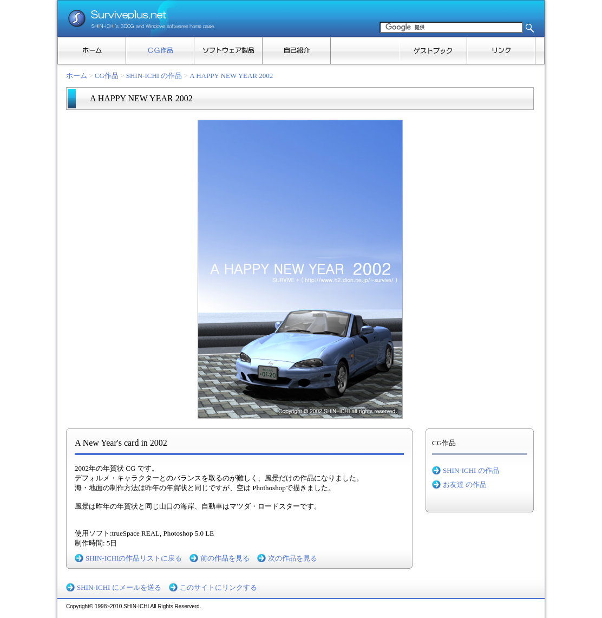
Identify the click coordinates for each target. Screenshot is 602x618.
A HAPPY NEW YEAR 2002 (231, 75)
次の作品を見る (292, 558)
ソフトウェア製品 (228, 50)
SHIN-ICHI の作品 (154, 75)
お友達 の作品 (465, 484)
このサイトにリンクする (218, 587)
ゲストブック (433, 50)
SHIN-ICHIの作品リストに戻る (134, 558)
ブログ (365, 50)
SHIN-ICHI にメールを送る (119, 587)
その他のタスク (539, 50)
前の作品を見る (225, 558)
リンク (501, 50)
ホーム (92, 50)
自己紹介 (297, 50)
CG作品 (160, 50)
